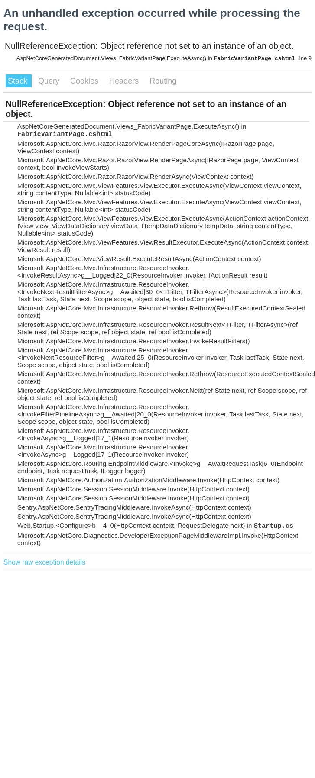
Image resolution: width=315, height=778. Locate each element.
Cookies (85, 81)
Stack (18, 81)
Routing (162, 81)
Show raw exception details (44, 562)
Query (50, 81)
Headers (125, 81)
